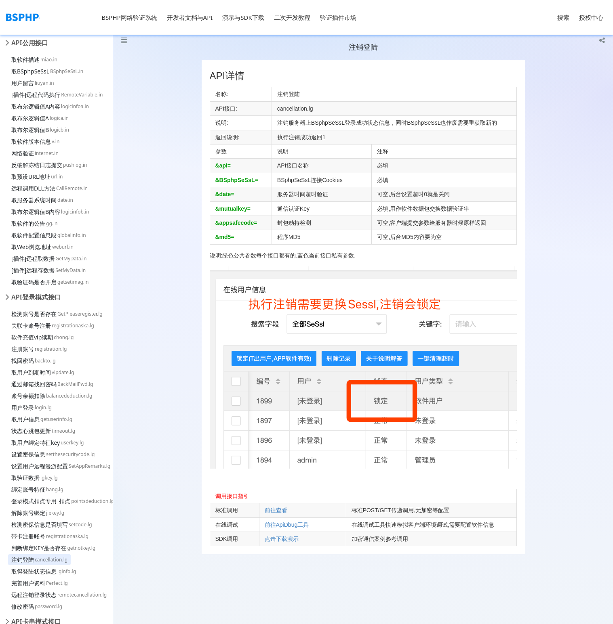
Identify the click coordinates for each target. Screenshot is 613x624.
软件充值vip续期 (42, 337)
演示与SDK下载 (243, 17)
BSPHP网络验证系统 (129, 17)
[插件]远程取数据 (48, 258)
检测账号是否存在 (57, 314)
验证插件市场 (338, 17)
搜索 (563, 17)
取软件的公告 (34, 223)
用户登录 (31, 407)
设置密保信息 (53, 454)
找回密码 (33, 360)
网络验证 (35, 153)
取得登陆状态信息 (43, 571)
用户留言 (32, 83)
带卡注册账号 (49, 536)
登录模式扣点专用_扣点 (62, 501)
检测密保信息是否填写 (51, 524)
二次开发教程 (292, 17)
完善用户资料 (39, 583)
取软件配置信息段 (48, 235)
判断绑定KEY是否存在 (53, 548)
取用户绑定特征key (47, 442)
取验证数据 (34, 477)
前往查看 (276, 510)
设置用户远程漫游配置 (60, 466)
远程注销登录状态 (59, 594)
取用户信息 (41, 419)
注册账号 (39, 349)
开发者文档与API (190, 17)
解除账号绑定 (37, 513)
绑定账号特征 (37, 489)
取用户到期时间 (42, 372)
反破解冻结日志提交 (49, 165)
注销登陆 (39, 559)
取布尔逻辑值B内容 (50, 211)
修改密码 (36, 606)
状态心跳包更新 (43, 431)
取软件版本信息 (35, 141)
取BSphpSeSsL (47, 71)
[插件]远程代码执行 (57, 94)
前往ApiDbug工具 (287, 524)
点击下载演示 (282, 539)
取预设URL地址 (37, 176)
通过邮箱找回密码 (52, 384)
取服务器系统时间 (42, 200)
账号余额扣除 (51, 396)
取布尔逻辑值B (40, 130)
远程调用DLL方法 (49, 188)
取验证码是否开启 (50, 282)
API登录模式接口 (36, 297)
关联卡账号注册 (52, 325)
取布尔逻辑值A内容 (50, 106)
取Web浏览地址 (42, 247)
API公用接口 (29, 42)
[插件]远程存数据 (48, 270)
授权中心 (591, 17)
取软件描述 (34, 59)
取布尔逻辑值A (40, 118)
